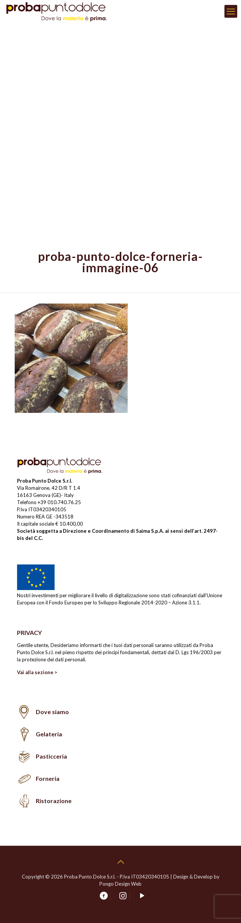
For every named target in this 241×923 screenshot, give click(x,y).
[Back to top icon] (120, 861)
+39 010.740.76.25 (59, 502)
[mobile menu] (230, 11)
